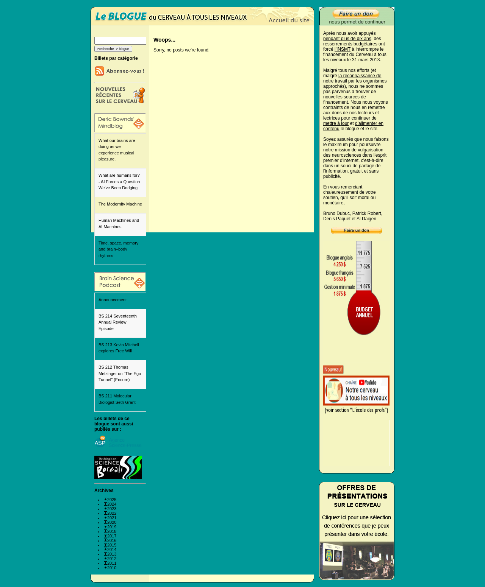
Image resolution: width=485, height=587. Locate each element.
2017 (111, 536)
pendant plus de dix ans (347, 38)
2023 (111, 508)
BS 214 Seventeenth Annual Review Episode (118, 322)
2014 (111, 549)
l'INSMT (342, 49)
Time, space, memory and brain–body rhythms (118, 249)
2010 (111, 567)
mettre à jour (336, 123)
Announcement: (113, 299)
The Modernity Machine (120, 204)
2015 (111, 545)
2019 (111, 527)
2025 (111, 499)
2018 (111, 531)
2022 (111, 513)
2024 (111, 504)
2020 (111, 522)
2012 (111, 558)
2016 (111, 540)
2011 (111, 563)
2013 (111, 554)
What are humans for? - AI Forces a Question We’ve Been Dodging (119, 181)
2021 (111, 517)
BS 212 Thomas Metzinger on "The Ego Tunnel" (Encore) (120, 373)
